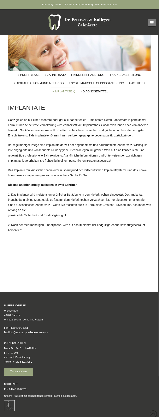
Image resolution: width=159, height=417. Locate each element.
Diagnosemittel (94, 91)
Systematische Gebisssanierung (96, 83)
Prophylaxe (29, 74)
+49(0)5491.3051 (22, 361)
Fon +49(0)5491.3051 (55, 4)
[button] (152, 22)
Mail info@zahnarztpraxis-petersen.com (93, 4)
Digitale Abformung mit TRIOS (38, 83)
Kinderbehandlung (87, 74)
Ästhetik (137, 83)
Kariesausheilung (125, 74)
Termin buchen (18, 371)
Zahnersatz (55, 74)
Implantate (63, 91)
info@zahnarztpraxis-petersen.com (28, 332)
